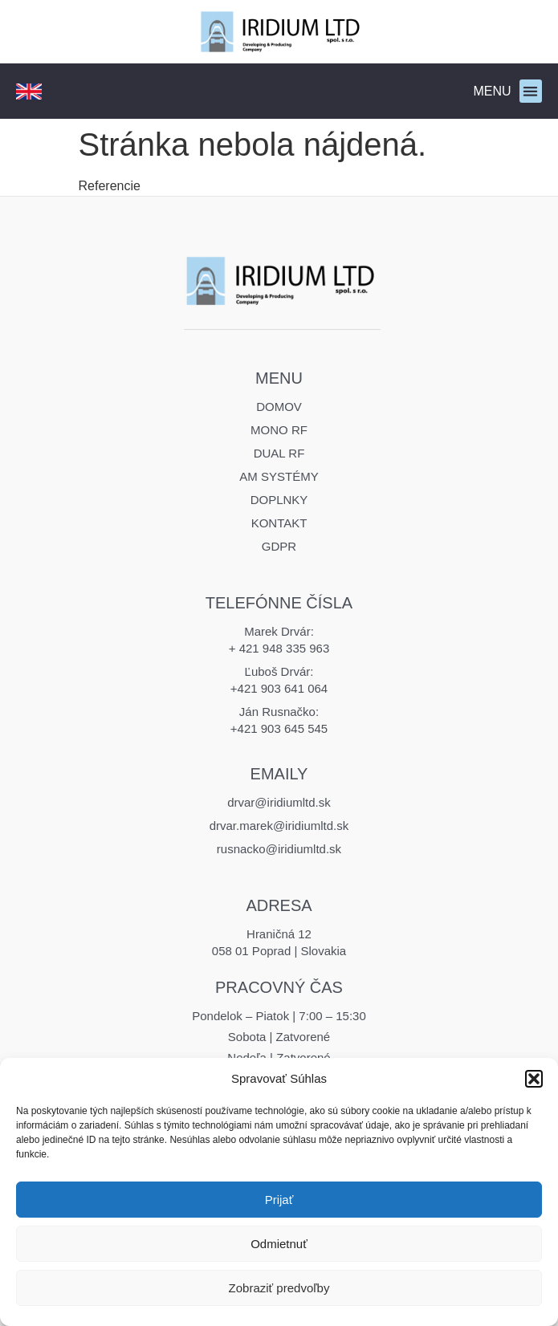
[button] (534, 1079)
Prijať (279, 1199)
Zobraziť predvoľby (279, 1288)
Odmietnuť (279, 1244)
